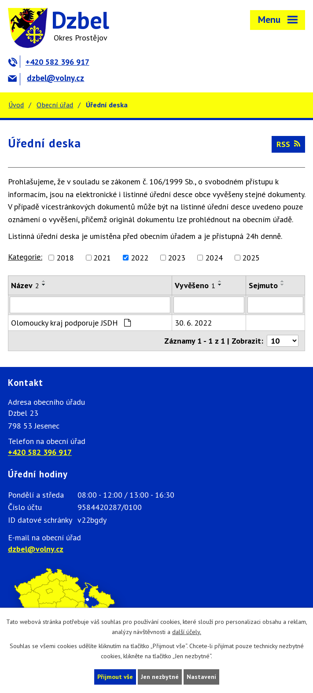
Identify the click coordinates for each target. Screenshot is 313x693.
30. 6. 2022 (193, 323)
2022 (139, 258)
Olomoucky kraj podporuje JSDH (71, 323)
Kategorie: (25, 257)
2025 (251, 258)
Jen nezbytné (160, 677)
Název (25, 285)
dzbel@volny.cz (46, 78)
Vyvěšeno (195, 285)
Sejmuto (263, 285)
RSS (288, 144)
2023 (176, 258)
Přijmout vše (115, 677)
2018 (65, 258)
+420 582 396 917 (48, 62)
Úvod (16, 104)
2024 (214, 258)
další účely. (186, 632)
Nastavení (201, 677)
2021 (102, 258)
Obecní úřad (55, 104)
